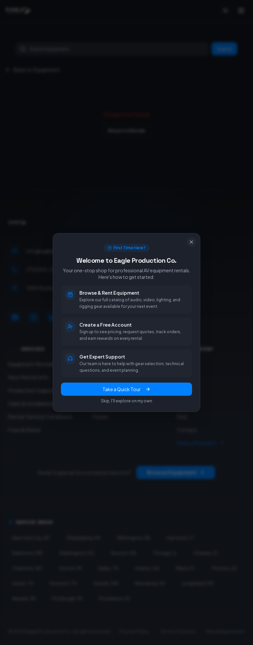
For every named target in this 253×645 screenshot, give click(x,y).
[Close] (191, 242)
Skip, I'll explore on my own (126, 400)
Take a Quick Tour (126, 389)
